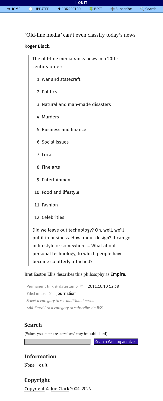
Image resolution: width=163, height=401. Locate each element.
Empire (117, 274)
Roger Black (36, 46)
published (97, 333)
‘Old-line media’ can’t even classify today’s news (79, 35)
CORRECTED (71, 9)
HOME (15, 9)
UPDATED (42, 9)
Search (150, 9)
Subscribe (123, 9)
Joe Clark (60, 389)
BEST (98, 9)
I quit (42, 365)
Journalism (66, 293)
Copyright (34, 389)
